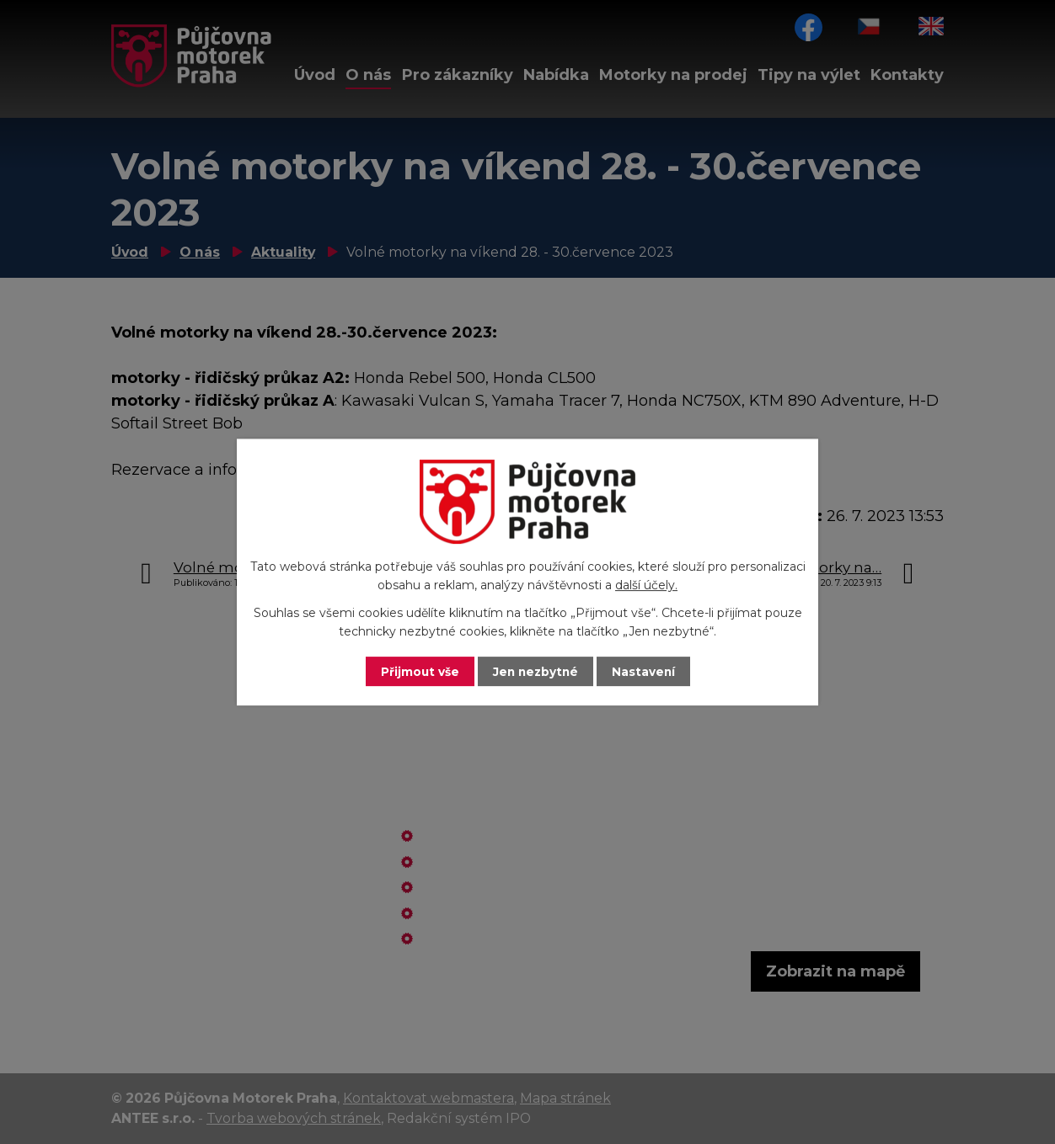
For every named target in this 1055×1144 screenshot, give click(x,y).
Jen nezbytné (535, 670)
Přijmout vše (418, 670)
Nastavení (645, 670)
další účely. (646, 585)
